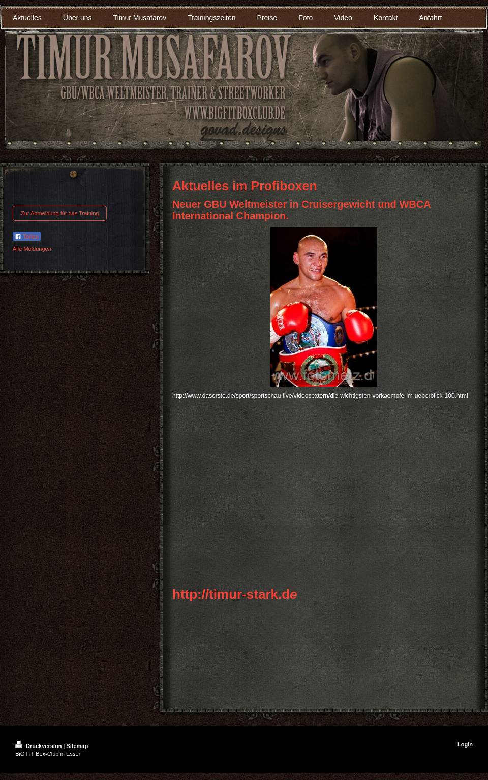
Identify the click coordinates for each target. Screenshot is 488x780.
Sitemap (77, 746)
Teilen (27, 236)
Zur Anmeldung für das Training (60, 213)
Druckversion (39, 746)
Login (465, 744)
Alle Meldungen (32, 249)
